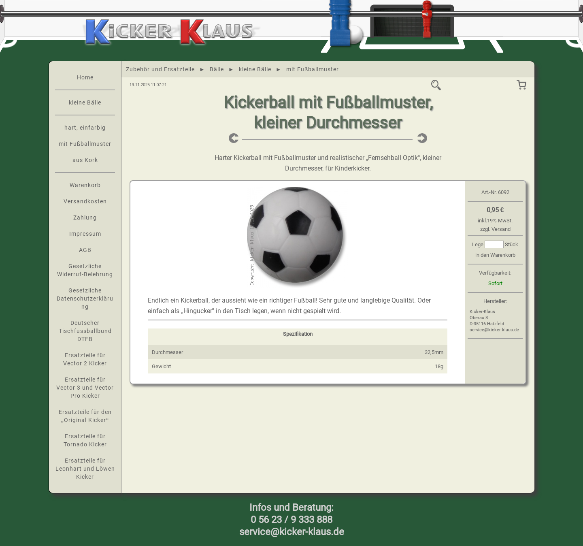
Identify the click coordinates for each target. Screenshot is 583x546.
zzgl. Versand (495, 229)
